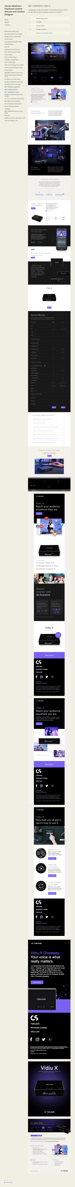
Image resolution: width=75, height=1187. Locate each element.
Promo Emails (8, 39)
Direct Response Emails (11, 106)
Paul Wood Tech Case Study (13, 84)
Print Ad (7, 47)
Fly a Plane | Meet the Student (13, 34)
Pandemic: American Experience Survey (14, 95)
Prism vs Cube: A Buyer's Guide (14, 67)
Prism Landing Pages (11, 57)
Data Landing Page (10, 62)
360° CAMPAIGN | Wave (11, 89)
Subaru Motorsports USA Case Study (13, 75)
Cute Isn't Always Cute (11, 120)
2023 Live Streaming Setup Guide (14, 65)
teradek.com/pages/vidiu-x (44, 33)
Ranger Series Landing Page (13, 36)
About (7, 22)
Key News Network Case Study (14, 82)
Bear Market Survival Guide (12, 101)
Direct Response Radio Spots (13, 104)
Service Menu (8, 70)
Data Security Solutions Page (13, 42)
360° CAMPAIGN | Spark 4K (12, 87)
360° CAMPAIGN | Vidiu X (12, 92)
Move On (7, 115)
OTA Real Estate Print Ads (12, 49)
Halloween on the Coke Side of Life (15, 118)
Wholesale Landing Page (12, 31)
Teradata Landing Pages (12, 60)
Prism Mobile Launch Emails (13, 52)
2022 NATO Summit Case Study (13, 72)
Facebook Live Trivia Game (12, 79)
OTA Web (7, 109)
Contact (7, 25)
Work (6, 19)
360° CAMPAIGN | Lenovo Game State (14, 112)
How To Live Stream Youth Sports (14, 98)
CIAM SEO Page (9, 44)
